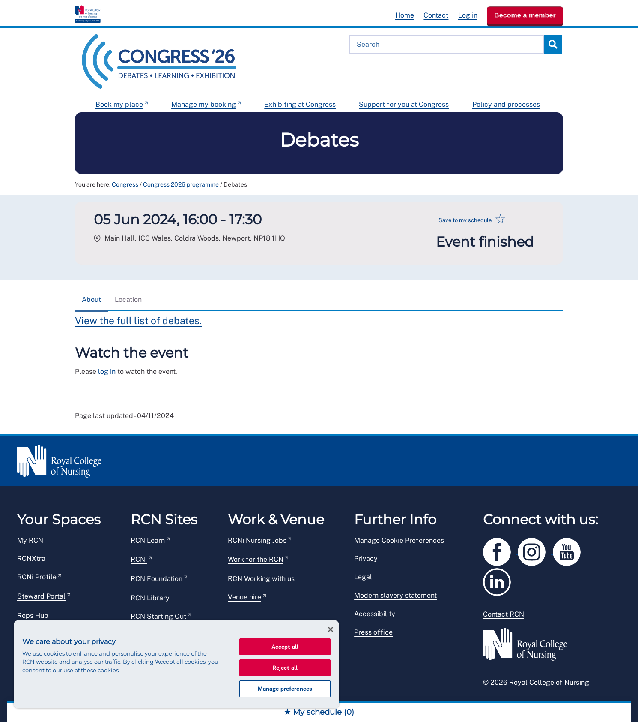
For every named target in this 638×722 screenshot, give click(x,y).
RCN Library (150, 598)
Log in (467, 15)
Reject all (285, 668)
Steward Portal (41, 596)
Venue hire (244, 597)
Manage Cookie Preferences (399, 540)
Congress (125, 184)
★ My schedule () (319, 712)
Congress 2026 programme (181, 184)
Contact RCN (503, 614)
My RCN (30, 540)
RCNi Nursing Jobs (257, 540)
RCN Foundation (156, 579)
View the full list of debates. (138, 320)
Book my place (119, 104)
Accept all (284, 647)
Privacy (366, 558)
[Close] (330, 629)
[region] (176, 664)
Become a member (525, 15)
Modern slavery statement (395, 595)
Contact (435, 15)
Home (404, 15)
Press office (373, 632)
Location (128, 299)
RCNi (139, 559)
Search (552, 44)
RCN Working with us (261, 579)
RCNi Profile (37, 577)
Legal (363, 577)
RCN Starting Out (158, 616)
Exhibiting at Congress (300, 104)
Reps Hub (32, 615)
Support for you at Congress (404, 104)
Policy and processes (506, 104)
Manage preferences (285, 689)
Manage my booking (203, 104)
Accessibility (374, 614)
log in (107, 371)
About (91, 299)
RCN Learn (148, 540)
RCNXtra (31, 558)
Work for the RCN (255, 559)
